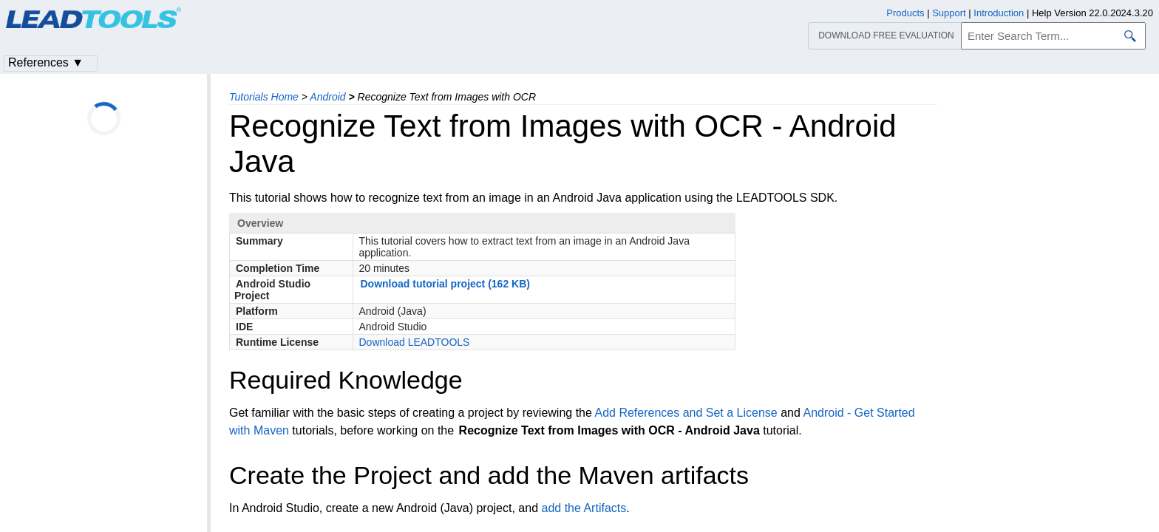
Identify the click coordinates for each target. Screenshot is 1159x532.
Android (327, 97)
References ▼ (46, 62)
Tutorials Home (264, 97)
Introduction (998, 12)
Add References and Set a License (685, 412)
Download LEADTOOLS (414, 342)
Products (905, 12)
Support (949, 12)
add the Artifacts (583, 508)
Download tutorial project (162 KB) (445, 284)
